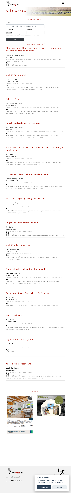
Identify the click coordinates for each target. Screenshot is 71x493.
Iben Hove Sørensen (13, 273)
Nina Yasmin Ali (11, 79)
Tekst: (8, 23)
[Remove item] (7, 33)
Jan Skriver (10, 227)
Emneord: (9, 29)
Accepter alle (44, 487)
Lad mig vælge (58, 482)
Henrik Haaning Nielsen (14, 103)
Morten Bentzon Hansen (15, 55)
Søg (15, 39)
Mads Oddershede (12, 249)
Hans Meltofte (11, 154)
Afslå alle (59, 487)
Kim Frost (9, 344)
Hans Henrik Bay (12, 203)
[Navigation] (63, 3)
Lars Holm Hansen (12, 368)
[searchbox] (13, 33)
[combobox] (15, 32)
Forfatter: (30, 29)
